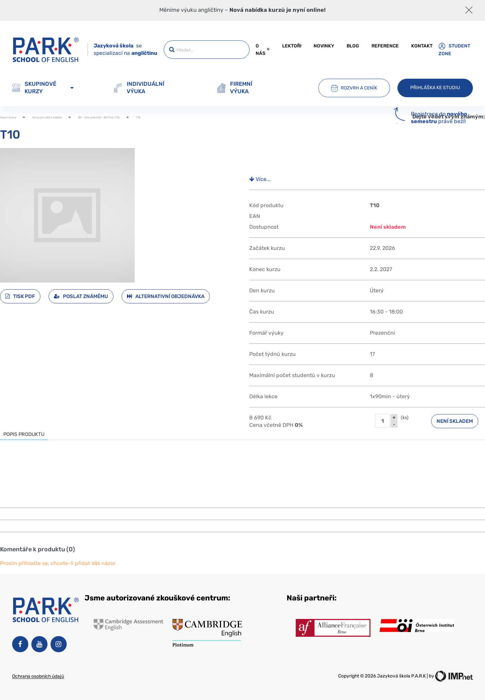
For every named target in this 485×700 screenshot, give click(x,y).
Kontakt (421, 45)
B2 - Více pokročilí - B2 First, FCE (100, 117)
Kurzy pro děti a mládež (48, 117)
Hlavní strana (8, 117)
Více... (259, 179)
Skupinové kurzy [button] (42, 88)
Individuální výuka (139, 88)
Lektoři (291, 45)
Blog (353, 45)
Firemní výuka (234, 88)
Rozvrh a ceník (354, 88)
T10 (140, 117)
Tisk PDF (20, 296)
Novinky (324, 45)
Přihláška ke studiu (435, 87)
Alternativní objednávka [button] (165, 296)
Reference (385, 45)
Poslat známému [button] (81, 296)
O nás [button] (262, 49)
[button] (67, 215)
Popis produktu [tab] (23, 434)
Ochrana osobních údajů (38, 676)
